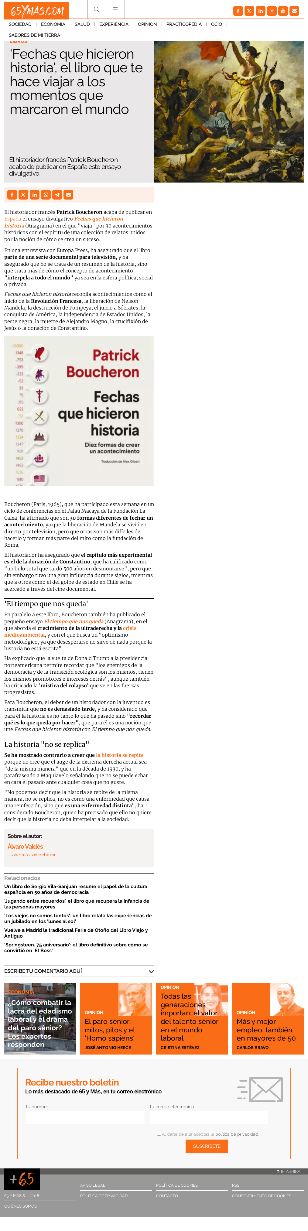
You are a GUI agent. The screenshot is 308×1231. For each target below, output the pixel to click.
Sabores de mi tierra (257, 27)
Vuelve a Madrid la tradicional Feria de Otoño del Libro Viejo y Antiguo (76, 933)
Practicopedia (184, 27)
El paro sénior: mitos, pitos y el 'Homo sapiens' (115, 1028)
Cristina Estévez (181, 1047)
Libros (19, 41)
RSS (235, 1185)
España (12, 219)
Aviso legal (92, 1185)
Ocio (216, 27)
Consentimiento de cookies (261, 1196)
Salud (82, 27)
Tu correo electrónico (171, 1107)
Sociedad (20, 27)
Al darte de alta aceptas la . (208, 1134)
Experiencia (113, 27)
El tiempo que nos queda (73, 621)
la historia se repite (120, 755)
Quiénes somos (20, 1206)
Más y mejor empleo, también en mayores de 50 (266, 1024)
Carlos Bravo (254, 1047)
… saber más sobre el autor (31, 854)
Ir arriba (288, 1171)
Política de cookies (177, 1185)
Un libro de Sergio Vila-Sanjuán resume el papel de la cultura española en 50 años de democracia (75, 889)
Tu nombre (36, 1107)
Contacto (167, 1196)
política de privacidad (236, 1134)
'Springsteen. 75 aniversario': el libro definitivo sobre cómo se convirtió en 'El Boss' (76, 947)
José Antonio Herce (109, 1047)
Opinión (147, 27)
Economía (53, 27)
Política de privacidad (104, 1196)
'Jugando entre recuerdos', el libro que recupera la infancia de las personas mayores (76, 904)
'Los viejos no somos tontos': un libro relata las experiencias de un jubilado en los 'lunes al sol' (78, 918)
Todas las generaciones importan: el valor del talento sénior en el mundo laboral (188, 1012)
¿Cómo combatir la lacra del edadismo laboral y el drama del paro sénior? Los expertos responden (39, 1010)
